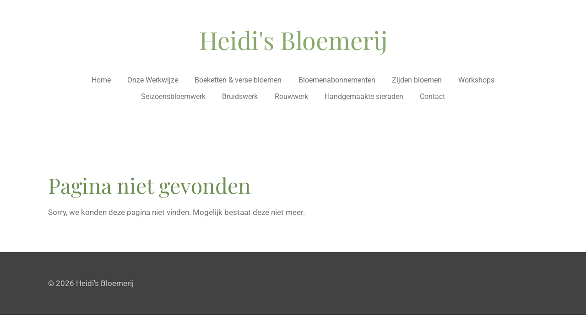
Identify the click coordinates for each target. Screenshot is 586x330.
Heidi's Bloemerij (293, 39)
